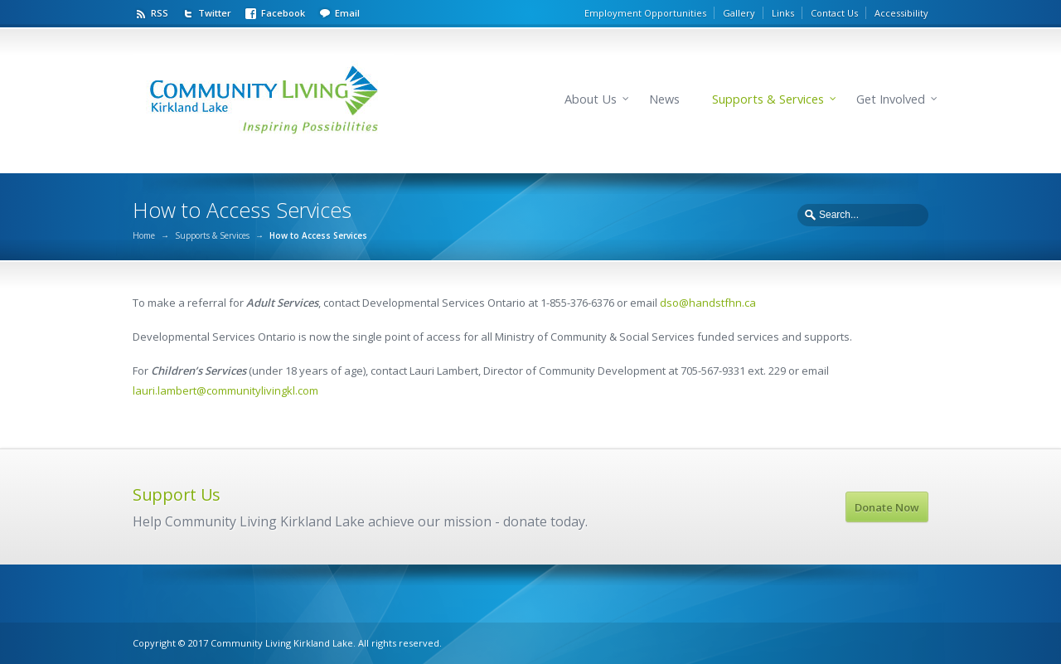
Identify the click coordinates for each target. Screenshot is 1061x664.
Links (783, 13)
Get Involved (890, 99)
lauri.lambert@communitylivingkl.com (225, 390)
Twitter (214, 13)
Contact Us (834, 13)
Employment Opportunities (645, 13)
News (664, 99)
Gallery (739, 13)
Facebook (283, 13)
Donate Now (887, 507)
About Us (590, 99)
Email (347, 13)
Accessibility (901, 13)
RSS (159, 13)
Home (144, 235)
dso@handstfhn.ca (708, 302)
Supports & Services (768, 99)
